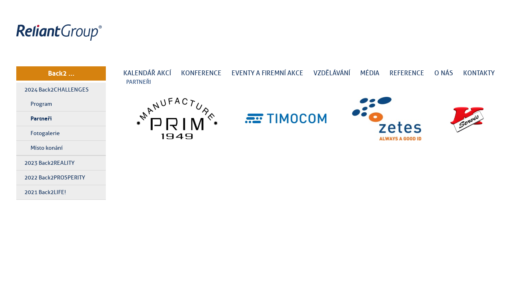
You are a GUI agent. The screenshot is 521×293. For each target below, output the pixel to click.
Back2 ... (61, 73)
